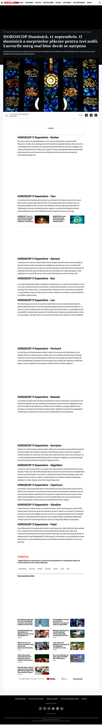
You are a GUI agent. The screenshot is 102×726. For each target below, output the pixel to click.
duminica (32, 568)
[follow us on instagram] (64, 679)
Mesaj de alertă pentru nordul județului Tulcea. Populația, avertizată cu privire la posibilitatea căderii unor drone (61, 633)
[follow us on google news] (24, 679)
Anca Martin (13, 116)
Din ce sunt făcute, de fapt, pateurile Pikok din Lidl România (60, 656)
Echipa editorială (20, 699)
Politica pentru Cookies (36, 699)
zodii (68, 568)
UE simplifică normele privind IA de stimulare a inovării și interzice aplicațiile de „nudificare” (61, 622)
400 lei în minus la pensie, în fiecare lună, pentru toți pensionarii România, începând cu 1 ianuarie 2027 (26, 645)
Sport (89, 2)
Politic (38, 2)
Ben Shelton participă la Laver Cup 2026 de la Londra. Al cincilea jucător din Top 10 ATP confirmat (25, 622)
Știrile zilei (18, 2)
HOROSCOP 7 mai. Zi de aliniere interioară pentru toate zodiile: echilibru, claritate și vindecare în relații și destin (25, 219)
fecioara (40, 568)
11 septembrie (22, 568)
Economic (29, 2)
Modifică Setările (51, 703)
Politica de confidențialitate (70, 699)
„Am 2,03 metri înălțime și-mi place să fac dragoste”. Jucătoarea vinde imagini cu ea (61, 645)
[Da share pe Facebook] (86, 115)
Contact (84, 699)
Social (58, 2)
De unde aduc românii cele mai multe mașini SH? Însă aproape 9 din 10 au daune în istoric (26, 669)
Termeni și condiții (52, 699)
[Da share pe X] (91, 115)
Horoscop (14, 32)
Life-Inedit (67, 2)
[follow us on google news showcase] (37, 679)
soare (62, 568)
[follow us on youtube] (51, 679)
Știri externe (48, 2)
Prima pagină (7, 32)
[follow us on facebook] (77, 679)
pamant (55, 568)
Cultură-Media (79, 2)
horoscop (47, 568)
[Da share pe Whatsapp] (95, 115)
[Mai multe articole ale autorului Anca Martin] (6, 115)
